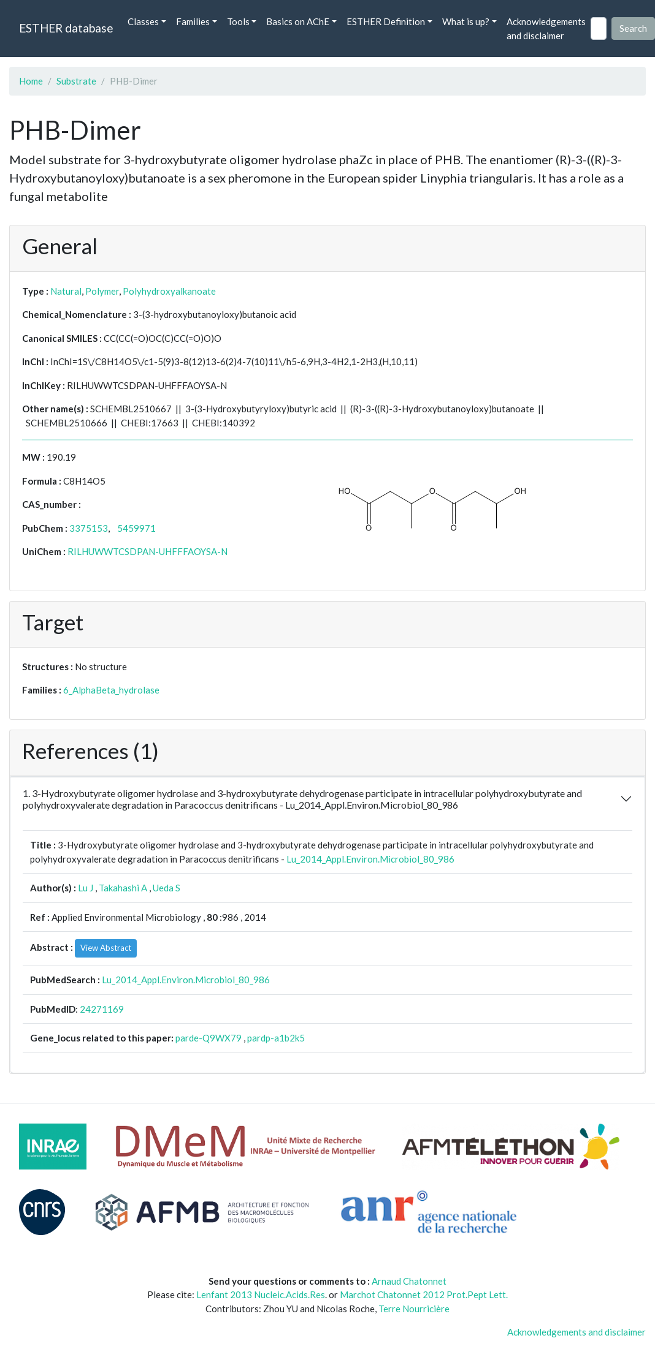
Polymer (102, 291)
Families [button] (193, 21)
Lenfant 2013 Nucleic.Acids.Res (260, 1294)
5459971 (136, 528)
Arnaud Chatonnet (409, 1281)
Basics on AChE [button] (297, 21)
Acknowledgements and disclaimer (546, 28)
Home (31, 80)
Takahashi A (123, 887)
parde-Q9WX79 (208, 1037)
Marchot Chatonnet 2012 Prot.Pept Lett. (424, 1294)
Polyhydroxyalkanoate (169, 291)
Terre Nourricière (414, 1308)
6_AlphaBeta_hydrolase (111, 689)
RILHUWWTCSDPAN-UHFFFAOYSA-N (147, 551)
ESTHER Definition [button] (386, 21)
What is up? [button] (465, 21)
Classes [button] (143, 21)
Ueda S (166, 887)
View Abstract (105, 948)
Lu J (85, 887)
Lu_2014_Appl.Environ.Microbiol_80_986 (370, 858)
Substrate (76, 80)
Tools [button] (238, 21)
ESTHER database (66, 28)
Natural (66, 291)
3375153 (88, 528)
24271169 (102, 1009)
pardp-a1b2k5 (276, 1037)
